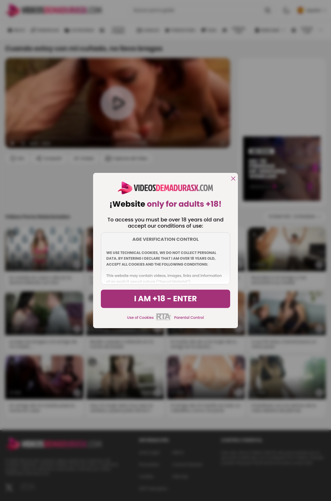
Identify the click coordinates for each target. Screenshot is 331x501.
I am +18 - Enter (165, 298)
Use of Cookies (140, 317)
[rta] (163, 319)
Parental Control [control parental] (189, 317)
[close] (233, 178)
